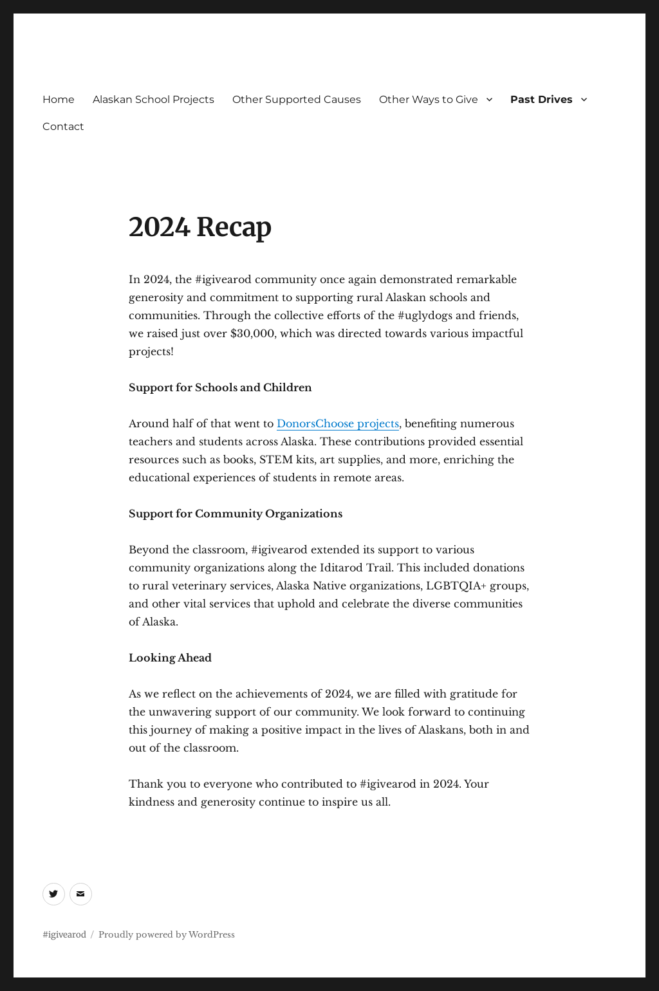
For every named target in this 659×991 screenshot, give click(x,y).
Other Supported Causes (296, 99)
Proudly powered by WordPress (166, 934)
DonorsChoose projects (338, 423)
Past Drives (541, 99)
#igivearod (64, 934)
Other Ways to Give (428, 99)
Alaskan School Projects (153, 99)
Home (58, 99)
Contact (63, 126)
